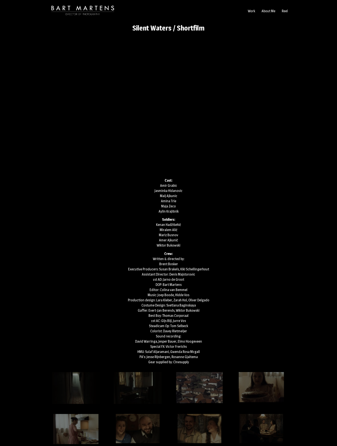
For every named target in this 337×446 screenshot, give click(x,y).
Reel (285, 11)
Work (251, 11)
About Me (268, 11)
